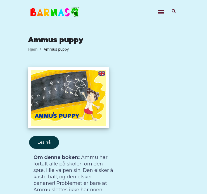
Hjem (32, 49)
